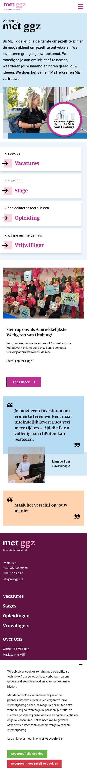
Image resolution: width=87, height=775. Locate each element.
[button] (80, 6)
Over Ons (12, 639)
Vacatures (13, 596)
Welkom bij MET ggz (16, 649)
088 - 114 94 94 (13, 573)
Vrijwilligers (16, 626)
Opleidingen (16, 616)
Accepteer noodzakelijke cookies (34, 763)
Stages (9, 606)
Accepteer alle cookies (27, 753)
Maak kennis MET (14, 654)
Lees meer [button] (21, 382)
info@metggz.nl (13, 579)
